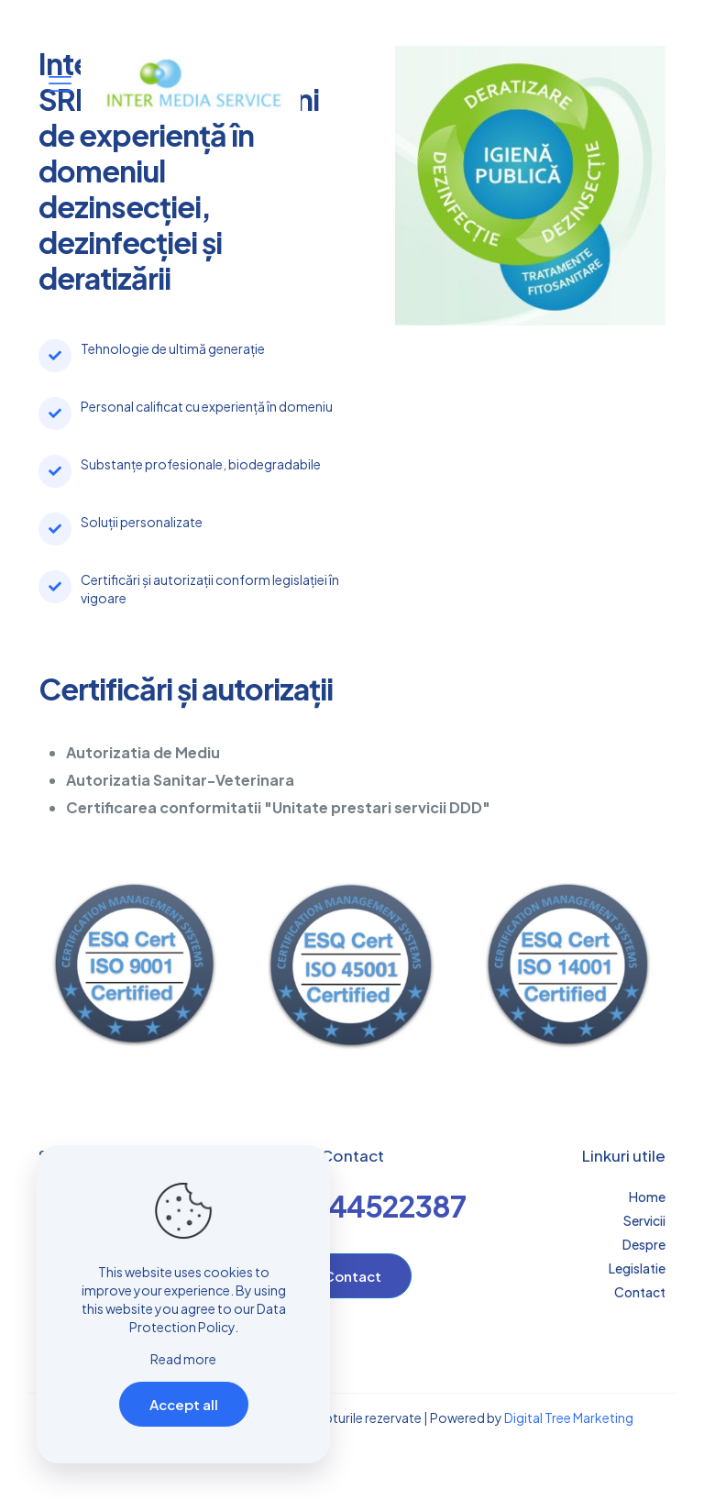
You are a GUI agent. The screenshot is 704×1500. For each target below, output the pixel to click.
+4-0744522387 (352, 1205)
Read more (183, 1359)
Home (647, 1196)
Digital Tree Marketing (568, 1417)
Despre (644, 1244)
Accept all (183, 1404)
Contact (640, 1292)
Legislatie (637, 1268)
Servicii (644, 1220)
